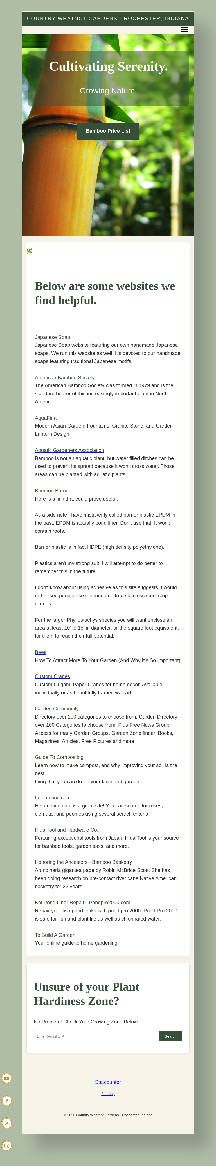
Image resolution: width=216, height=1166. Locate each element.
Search (171, 1036)
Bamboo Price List (108, 131)
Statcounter (108, 1082)
